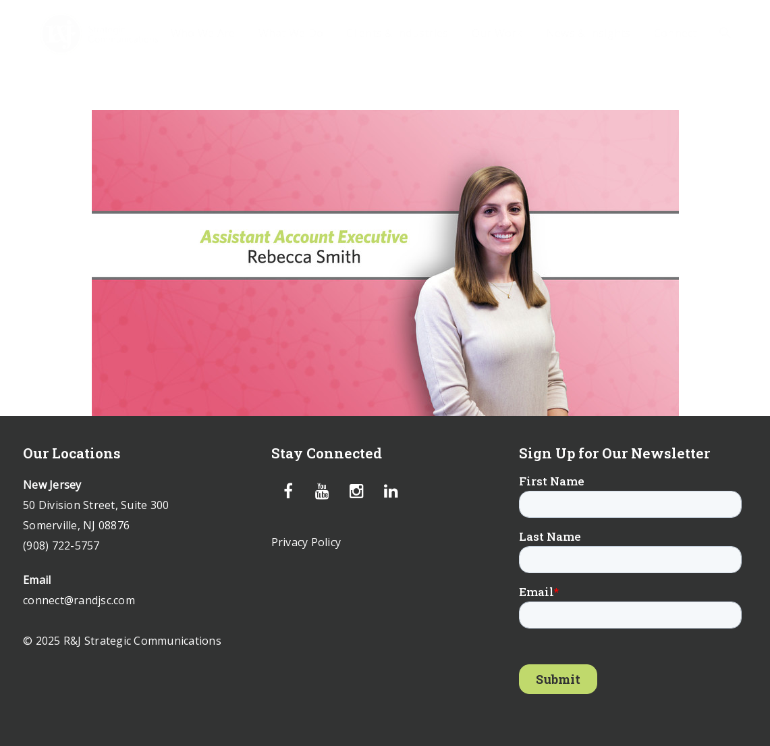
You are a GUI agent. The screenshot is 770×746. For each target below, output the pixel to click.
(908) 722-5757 (61, 545)
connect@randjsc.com (79, 600)
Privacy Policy (306, 542)
